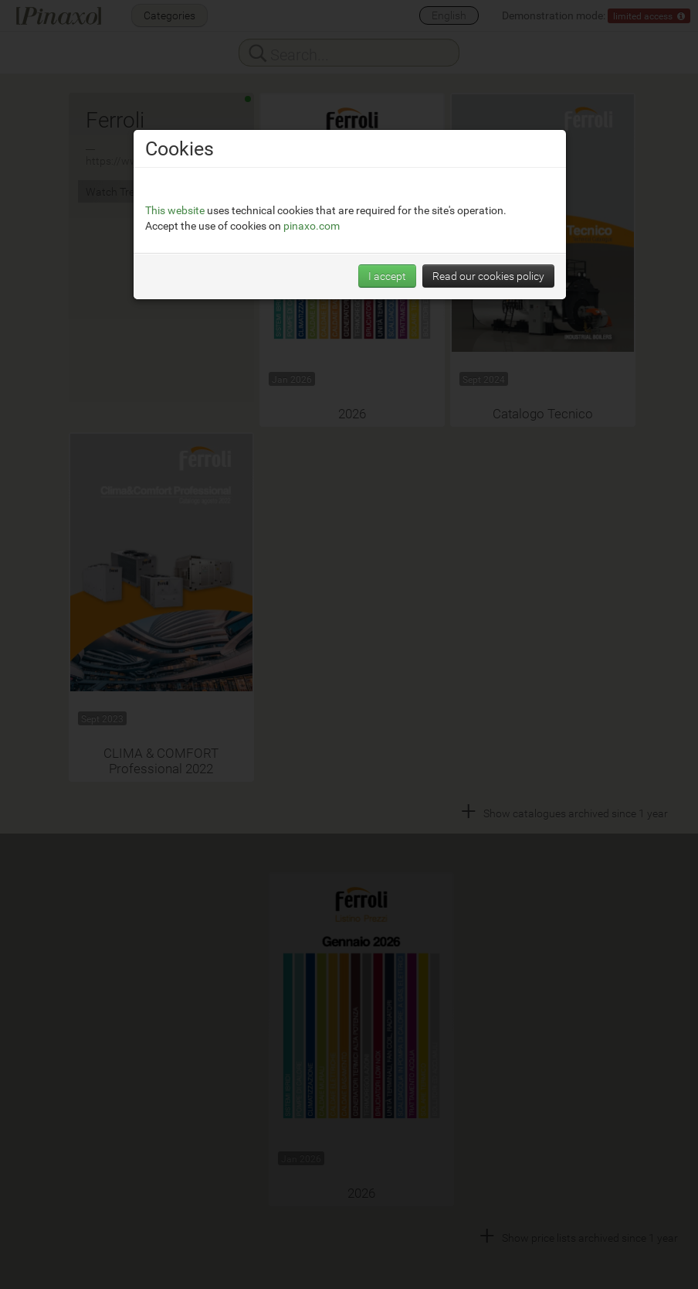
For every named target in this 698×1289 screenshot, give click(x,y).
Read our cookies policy (488, 275)
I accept (387, 275)
